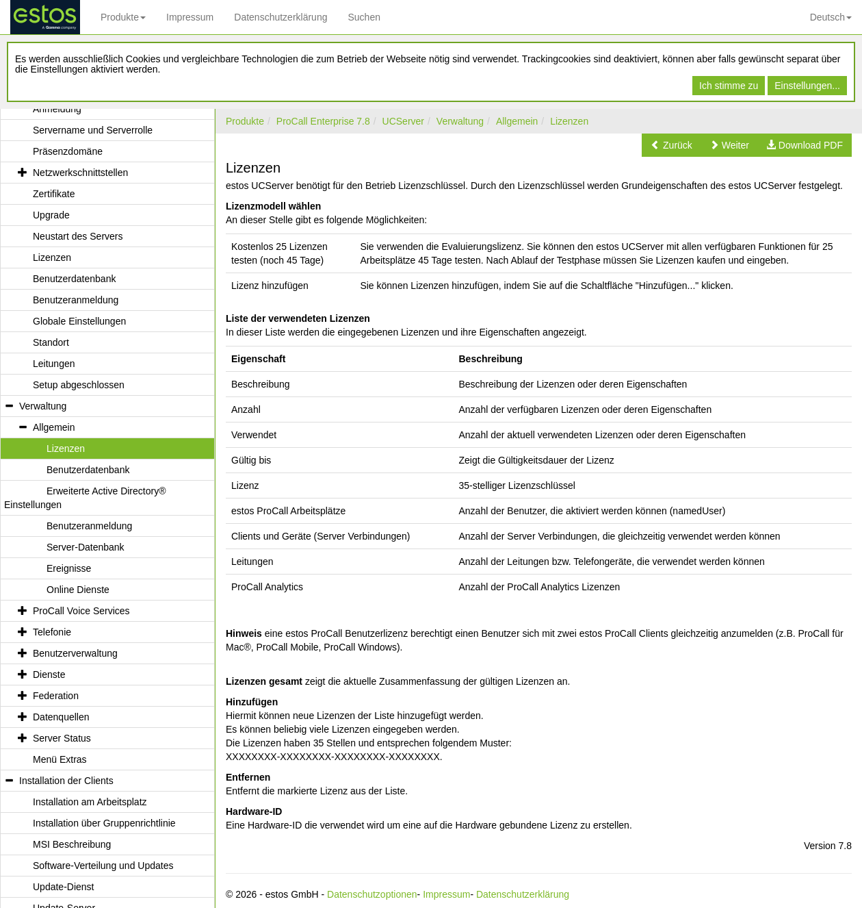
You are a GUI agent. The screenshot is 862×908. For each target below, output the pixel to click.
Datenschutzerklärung (280, 17)
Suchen (364, 17)
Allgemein (517, 121)
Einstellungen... (807, 85)
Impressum (189, 17)
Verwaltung (460, 121)
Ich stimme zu (728, 85)
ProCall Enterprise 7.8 (323, 121)
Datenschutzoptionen (372, 894)
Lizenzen (569, 121)
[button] (671, 145)
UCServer (403, 121)
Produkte (123, 17)
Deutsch (831, 17)
